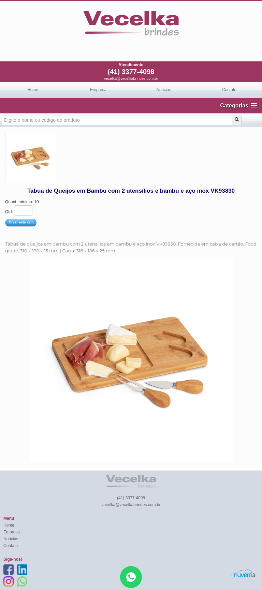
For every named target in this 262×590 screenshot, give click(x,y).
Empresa (98, 89)
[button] (238, 105)
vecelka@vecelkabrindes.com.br (131, 78)
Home (32, 89)
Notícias (163, 89)
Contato (229, 89)
